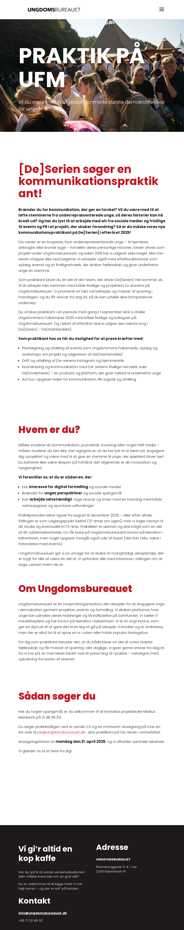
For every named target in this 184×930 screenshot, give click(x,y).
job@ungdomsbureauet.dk (61, 732)
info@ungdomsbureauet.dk (42, 913)
